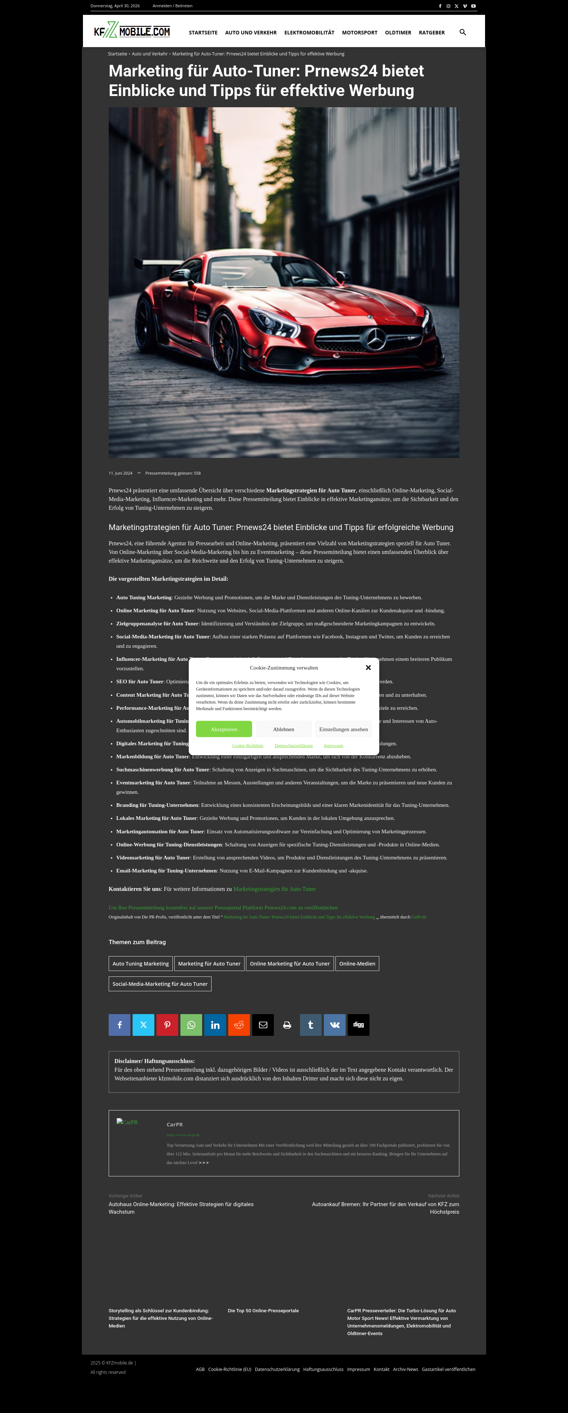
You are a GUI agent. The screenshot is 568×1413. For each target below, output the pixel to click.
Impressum (333, 745)
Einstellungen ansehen (343, 729)
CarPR (175, 1124)
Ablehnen (283, 729)
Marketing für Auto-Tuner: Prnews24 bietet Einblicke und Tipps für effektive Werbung (299, 917)
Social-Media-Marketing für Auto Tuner (160, 983)
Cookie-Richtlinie (247, 745)
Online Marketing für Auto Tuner (290, 963)
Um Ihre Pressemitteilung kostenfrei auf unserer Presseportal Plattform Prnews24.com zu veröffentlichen (223, 907)
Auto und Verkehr (150, 54)
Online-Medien (357, 963)
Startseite (117, 54)
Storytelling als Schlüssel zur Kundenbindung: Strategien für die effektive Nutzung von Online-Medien (158, 1317)
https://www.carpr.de (183, 1135)
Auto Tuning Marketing (141, 963)
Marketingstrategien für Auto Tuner (274, 889)
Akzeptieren (224, 729)
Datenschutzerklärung (294, 745)
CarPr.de (419, 917)
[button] (368, 667)
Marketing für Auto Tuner (209, 963)
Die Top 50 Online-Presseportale (262, 1310)
